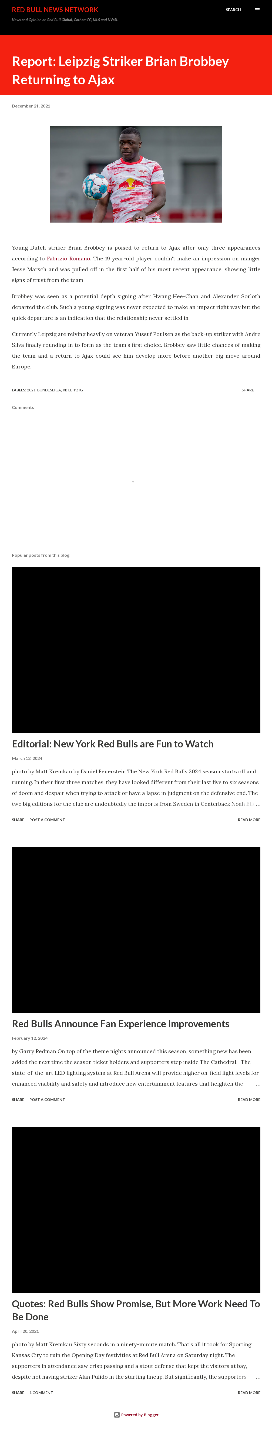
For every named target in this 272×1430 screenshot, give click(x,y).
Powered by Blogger (136, 1414)
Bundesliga (49, 390)
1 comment (41, 1392)
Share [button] (247, 390)
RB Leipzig (73, 390)
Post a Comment (47, 819)
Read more (249, 819)
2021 (31, 390)
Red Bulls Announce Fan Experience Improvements (121, 1023)
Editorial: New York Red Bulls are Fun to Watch (113, 744)
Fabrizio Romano (68, 258)
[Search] (233, 9)
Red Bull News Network (55, 10)
